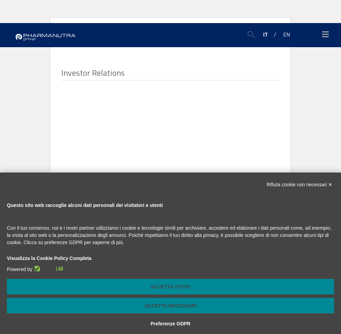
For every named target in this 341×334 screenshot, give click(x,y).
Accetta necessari (171, 306)
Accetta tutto (170, 287)
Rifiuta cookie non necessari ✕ (299, 184)
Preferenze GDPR (170, 323)
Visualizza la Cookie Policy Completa (49, 258)
